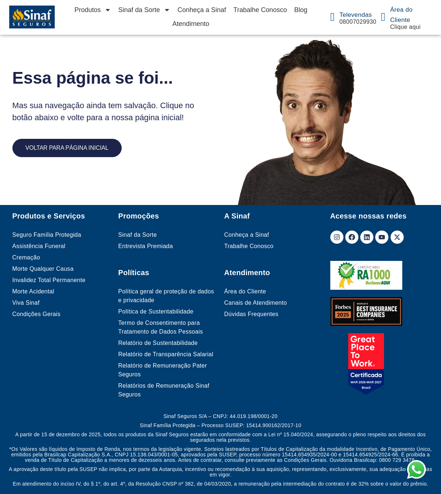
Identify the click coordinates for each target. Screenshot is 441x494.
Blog (300, 10)
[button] (424, 477)
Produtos (93, 10)
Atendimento (190, 23)
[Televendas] (332, 17)
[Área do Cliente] (383, 17)
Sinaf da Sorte (144, 10)
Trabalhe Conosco (260, 10)
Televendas (355, 14)
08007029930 (357, 22)
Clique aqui (405, 27)
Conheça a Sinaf (202, 10)
